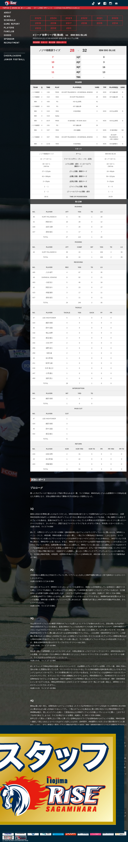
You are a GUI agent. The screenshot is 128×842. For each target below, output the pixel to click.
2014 (115, 23)
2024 (53, 18)
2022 (84, 18)
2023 (69, 18)
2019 (38, 23)
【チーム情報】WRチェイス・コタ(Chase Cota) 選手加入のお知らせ (56, 8)
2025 (38, 18)
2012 (53, 28)
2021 (99, 18)
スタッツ (44, 42)
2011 (68, 28)
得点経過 (36, 42)
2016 (84, 23)
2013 (38, 28)
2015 (99, 23)
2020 (115, 18)
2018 (53, 23)
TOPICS (5, 8)
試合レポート (61, 42)
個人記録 (52, 42)
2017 (69, 23)
